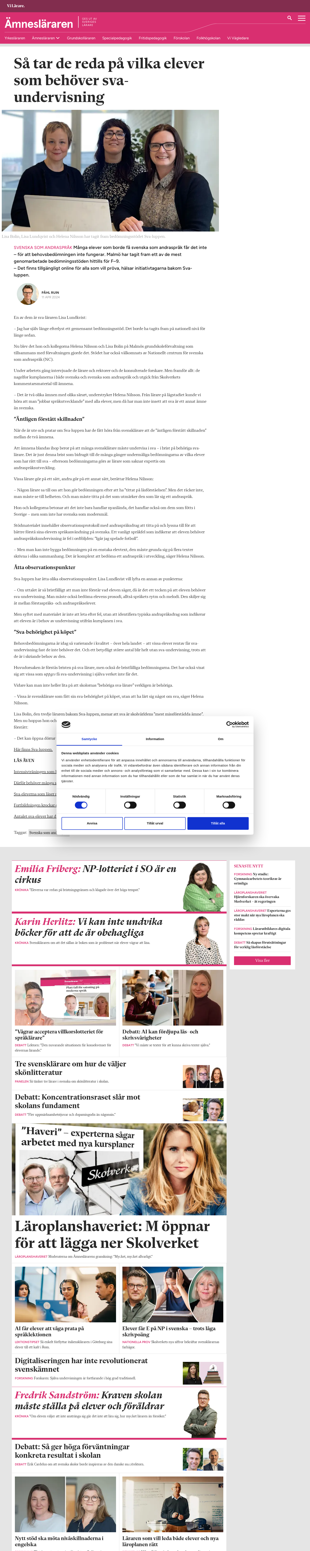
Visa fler (262, 967)
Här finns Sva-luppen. (33, 756)
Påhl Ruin (50, 299)
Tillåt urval (155, 823)
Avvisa (92, 823)
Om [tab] (220, 739)
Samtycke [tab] (89, 739)
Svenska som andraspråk (49, 839)
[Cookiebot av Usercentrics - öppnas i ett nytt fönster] (229, 724)
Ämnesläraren (44, 38)
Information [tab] (155, 739)
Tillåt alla (218, 823)
